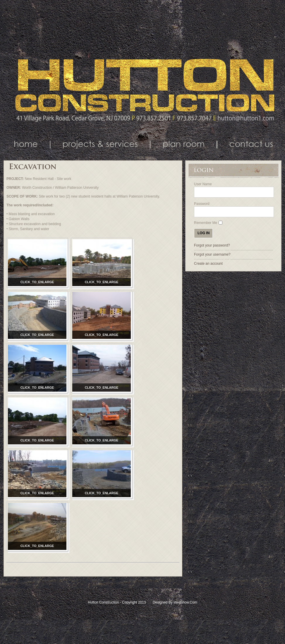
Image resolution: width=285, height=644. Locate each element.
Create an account (208, 263)
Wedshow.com (185, 602)
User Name (203, 184)
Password (202, 204)
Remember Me (205, 223)
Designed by (163, 602)
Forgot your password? (212, 245)
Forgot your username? (212, 254)
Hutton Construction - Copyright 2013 (117, 602)
